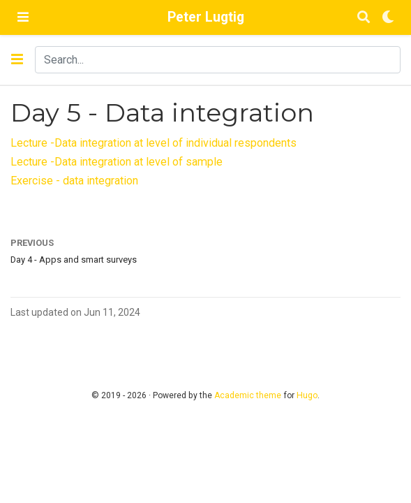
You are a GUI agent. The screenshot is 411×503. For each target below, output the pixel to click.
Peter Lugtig (205, 17)
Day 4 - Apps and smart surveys (73, 259)
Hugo (307, 395)
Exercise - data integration (74, 180)
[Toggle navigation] (23, 17)
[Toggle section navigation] (17, 59)
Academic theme (247, 395)
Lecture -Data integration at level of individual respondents (153, 143)
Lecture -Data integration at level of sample (116, 161)
